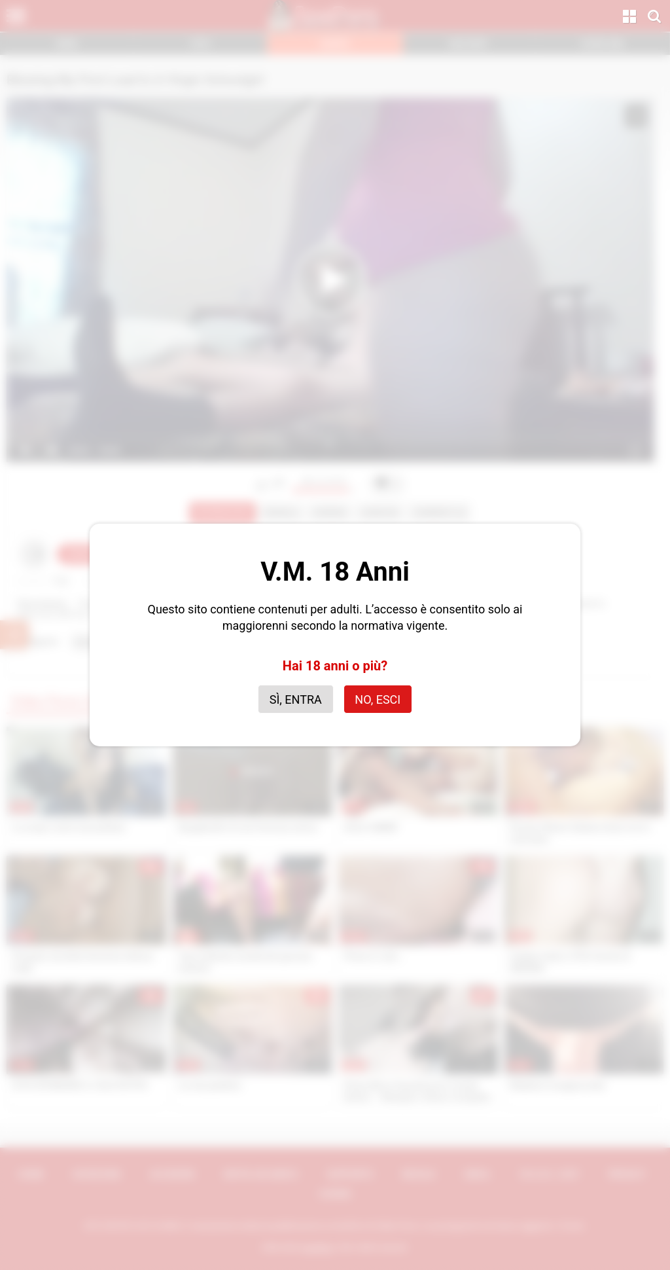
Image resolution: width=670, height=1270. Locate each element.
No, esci (377, 699)
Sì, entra (296, 699)
